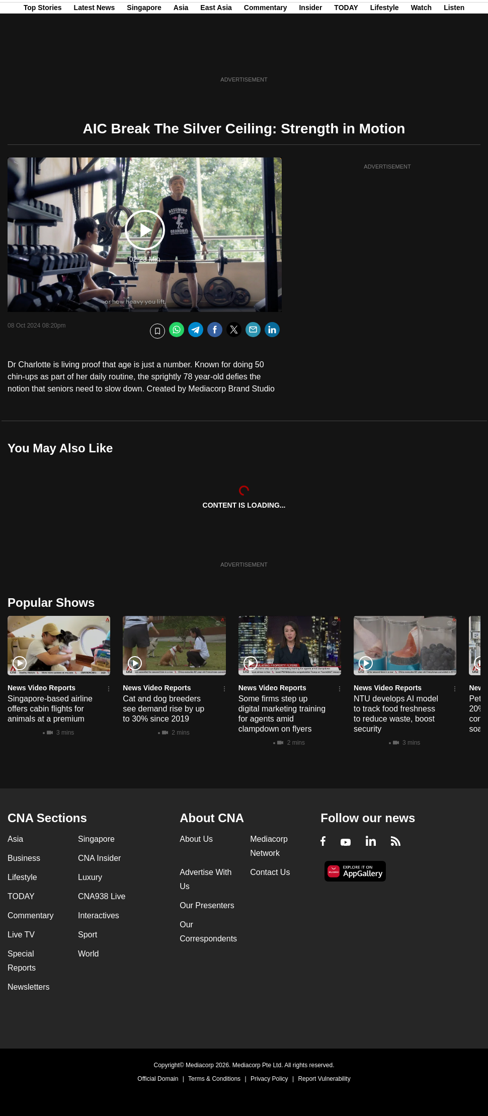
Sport (87, 934)
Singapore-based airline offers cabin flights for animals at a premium (50, 708)
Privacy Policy (269, 1078)
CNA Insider (99, 858)
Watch (421, 57)
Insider (310, 57)
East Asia (216, 57)
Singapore (144, 57)
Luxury (90, 877)
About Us (196, 839)
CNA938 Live (101, 896)
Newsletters (29, 987)
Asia (181, 57)
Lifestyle (384, 57)
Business (24, 858)
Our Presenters (207, 905)
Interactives (98, 915)
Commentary (265, 57)
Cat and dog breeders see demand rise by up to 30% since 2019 (163, 708)
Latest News (94, 57)
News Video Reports (41, 688)
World (88, 953)
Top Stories (43, 57)
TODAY (346, 57)
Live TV (21, 934)
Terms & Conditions (214, 1078)
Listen (454, 57)
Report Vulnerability (324, 1078)
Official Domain (157, 1078)
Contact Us (270, 872)
